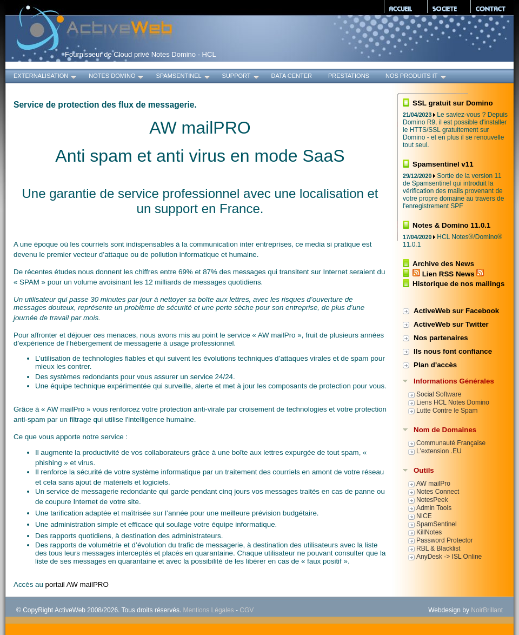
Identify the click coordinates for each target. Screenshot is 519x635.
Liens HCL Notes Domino (452, 402)
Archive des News (443, 264)
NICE (424, 516)
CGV (246, 610)
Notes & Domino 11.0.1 (451, 225)
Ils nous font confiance (453, 351)
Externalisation (46, 77)
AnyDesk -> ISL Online (449, 556)
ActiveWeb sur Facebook (456, 311)
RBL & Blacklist (438, 548)
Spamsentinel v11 (443, 164)
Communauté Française (450, 443)
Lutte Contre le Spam (446, 410)
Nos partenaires (441, 338)
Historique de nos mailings (458, 284)
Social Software (438, 394)
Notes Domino (117, 77)
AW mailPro (433, 483)
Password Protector (444, 540)
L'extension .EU (439, 451)
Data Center (291, 75)
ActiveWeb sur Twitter (451, 324)
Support (241, 77)
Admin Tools (433, 508)
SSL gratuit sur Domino (452, 103)
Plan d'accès (435, 365)
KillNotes (429, 532)
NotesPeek (432, 500)
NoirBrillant (487, 610)
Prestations (348, 75)
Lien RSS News (448, 274)
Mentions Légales (208, 610)
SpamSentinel (183, 77)
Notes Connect (437, 491)
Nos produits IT (416, 77)
